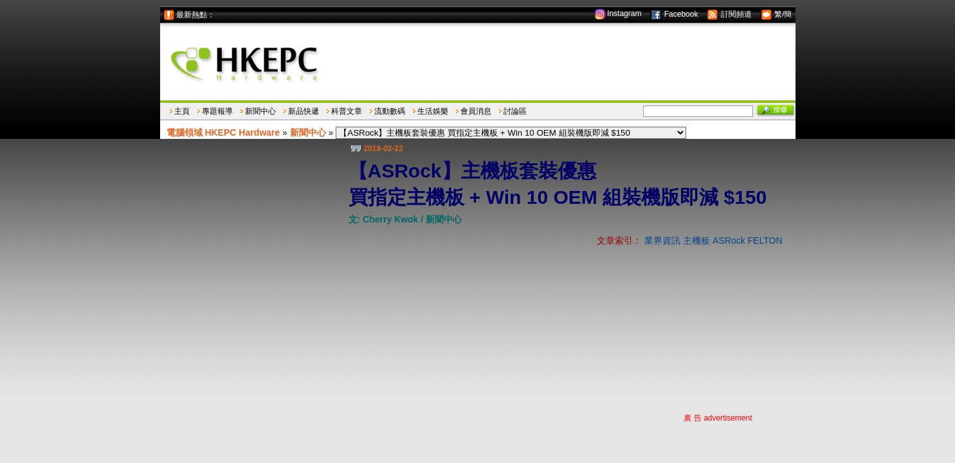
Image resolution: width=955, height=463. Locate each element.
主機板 (696, 240)
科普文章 (346, 111)
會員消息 (475, 111)
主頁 (182, 111)
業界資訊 (662, 240)
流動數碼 (389, 111)
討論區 (515, 111)
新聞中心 (260, 111)
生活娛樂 (432, 111)
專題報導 (217, 111)
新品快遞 (303, 111)
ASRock (729, 240)
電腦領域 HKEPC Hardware (223, 132)
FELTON (765, 240)
